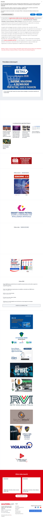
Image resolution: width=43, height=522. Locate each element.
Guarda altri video (25, 227)
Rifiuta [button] (33, 14)
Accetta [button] (39, 14)
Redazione (17, 508)
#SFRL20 (3, 48)
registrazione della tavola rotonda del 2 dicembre (21, 18)
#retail (28, 50)
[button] (41, 2)
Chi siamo (17, 506)
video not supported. (21, 109)
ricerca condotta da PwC (10, 40)
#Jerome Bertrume (32, 48)
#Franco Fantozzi (10, 50)
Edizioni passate (25, 172)
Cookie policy (17, 512)
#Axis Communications (11, 48)
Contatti (16, 509)
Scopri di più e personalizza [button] (7, 14)
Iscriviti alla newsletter (21, 305)
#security (24, 50)
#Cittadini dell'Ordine (22, 48)
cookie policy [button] (3, 5)
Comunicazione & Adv (19, 507)
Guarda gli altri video (21, 495)
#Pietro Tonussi (18, 50)
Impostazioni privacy (19, 513)
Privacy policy (18, 511)
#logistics (32, 50)
